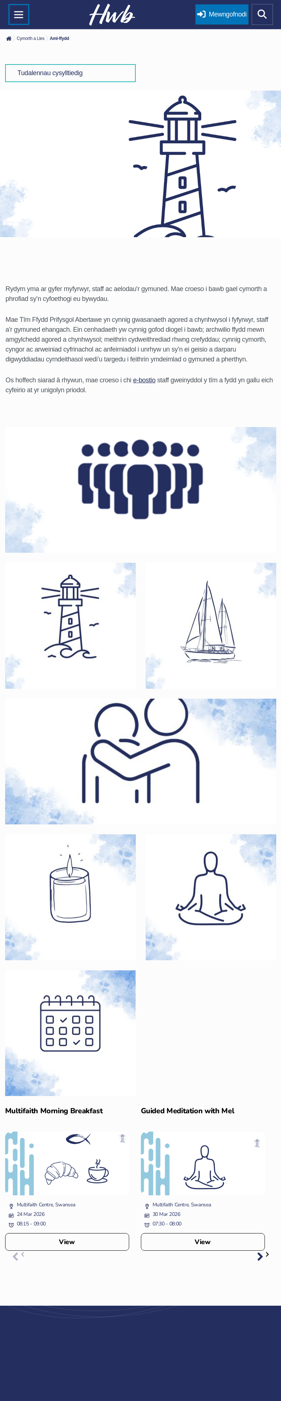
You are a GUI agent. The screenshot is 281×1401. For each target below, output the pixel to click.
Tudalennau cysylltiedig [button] (50, 73)
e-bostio (144, 380)
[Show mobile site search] (262, 14)
